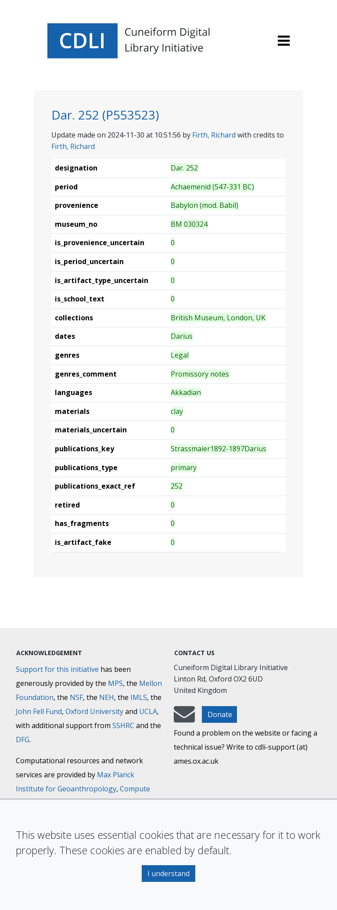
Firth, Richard (214, 135)
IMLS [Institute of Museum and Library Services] (138, 697)
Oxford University (94, 711)
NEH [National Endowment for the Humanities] (106, 697)
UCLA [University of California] (148, 711)
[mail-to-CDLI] (184, 718)
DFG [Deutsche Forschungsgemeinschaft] (22, 739)
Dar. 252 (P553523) (105, 114)
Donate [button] (220, 714)
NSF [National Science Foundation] (76, 697)
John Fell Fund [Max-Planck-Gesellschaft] (39, 711)
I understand (168, 873)
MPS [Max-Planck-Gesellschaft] (115, 683)
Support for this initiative (57, 669)
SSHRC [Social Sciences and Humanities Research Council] (123, 725)
